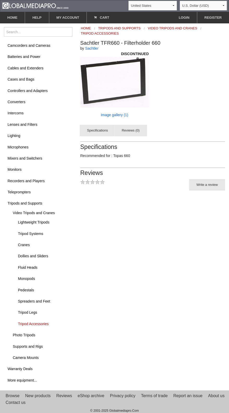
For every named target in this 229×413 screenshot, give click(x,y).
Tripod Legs (27, 312)
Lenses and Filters (22, 124)
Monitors (15, 169)
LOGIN (184, 17)
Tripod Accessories (33, 324)
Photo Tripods (24, 335)
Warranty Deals (20, 369)
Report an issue (187, 396)
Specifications (97, 130)
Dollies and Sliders (33, 256)
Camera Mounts (26, 358)
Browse (13, 396)
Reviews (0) (131, 130)
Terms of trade (154, 396)
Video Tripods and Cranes (34, 213)
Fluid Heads (28, 267)
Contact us (16, 402)
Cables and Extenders (26, 68)
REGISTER (213, 17)
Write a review (207, 185)
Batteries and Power (24, 57)
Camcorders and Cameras (29, 45)
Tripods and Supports (25, 203)
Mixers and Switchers (25, 158)
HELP (36, 17)
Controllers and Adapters (28, 91)
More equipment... (22, 380)
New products (38, 396)
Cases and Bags (21, 79)
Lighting (14, 136)
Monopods (26, 279)
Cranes (24, 245)
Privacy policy (122, 396)
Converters (16, 102)
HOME (12, 17)
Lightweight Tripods (33, 222)
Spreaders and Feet (34, 301)
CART (101, 17)
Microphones (18, 147)
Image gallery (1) (114, 115)
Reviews (64, 396)
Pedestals (26, 290)
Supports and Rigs (28, 346)
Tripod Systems (30, 234)
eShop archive (91, 396)
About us (216, 396)
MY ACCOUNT (68, 17)
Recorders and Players (26, 181)
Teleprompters (19, 192)
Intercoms (15, 113)
